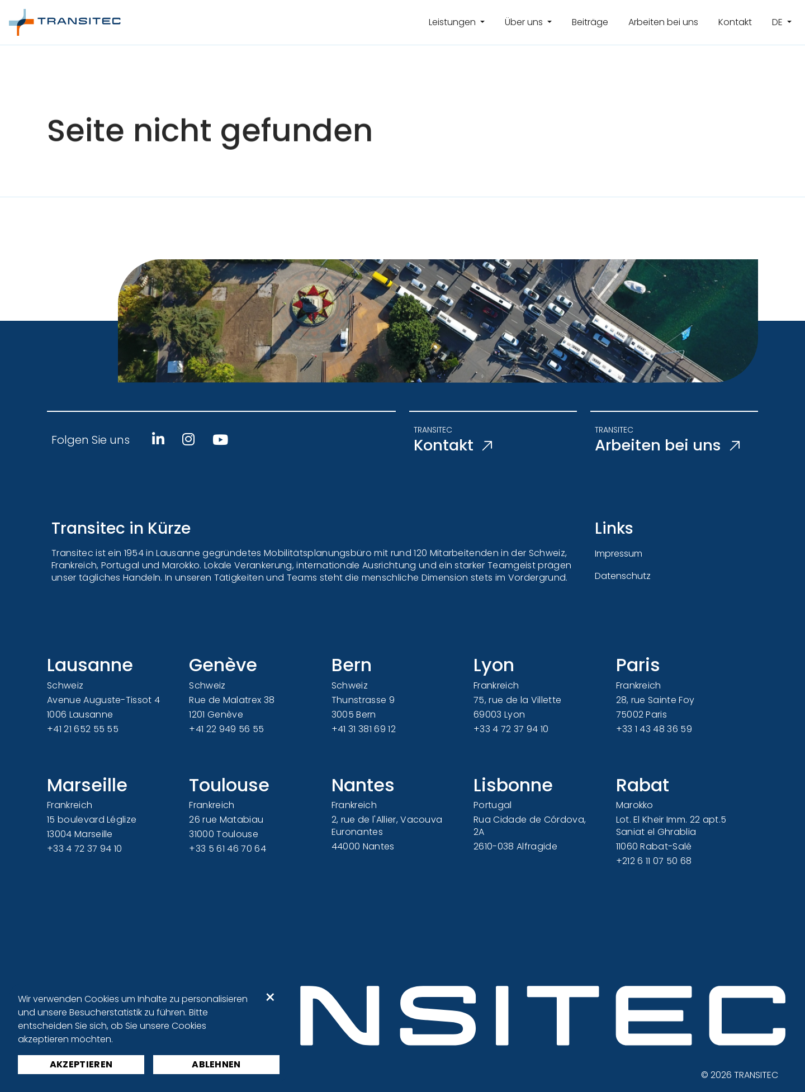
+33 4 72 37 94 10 (510, 729)
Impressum (618, 553)
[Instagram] (188, 439)
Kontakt (735, 22)
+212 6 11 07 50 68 (654, 860)
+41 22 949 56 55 (226, 729)
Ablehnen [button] (216, 1064)
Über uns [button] (525, 22)
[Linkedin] (158, 439)
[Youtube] (220, 440)
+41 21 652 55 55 (83, 729)
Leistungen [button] (453, 22)
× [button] (270, 998)
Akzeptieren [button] (81, 1064)
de (778, 22)
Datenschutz (623, 575)
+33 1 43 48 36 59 (654, 729)
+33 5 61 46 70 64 (227, 848)
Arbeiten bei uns (663, 22)
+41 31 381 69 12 (364, 729)
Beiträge (590, 22)
